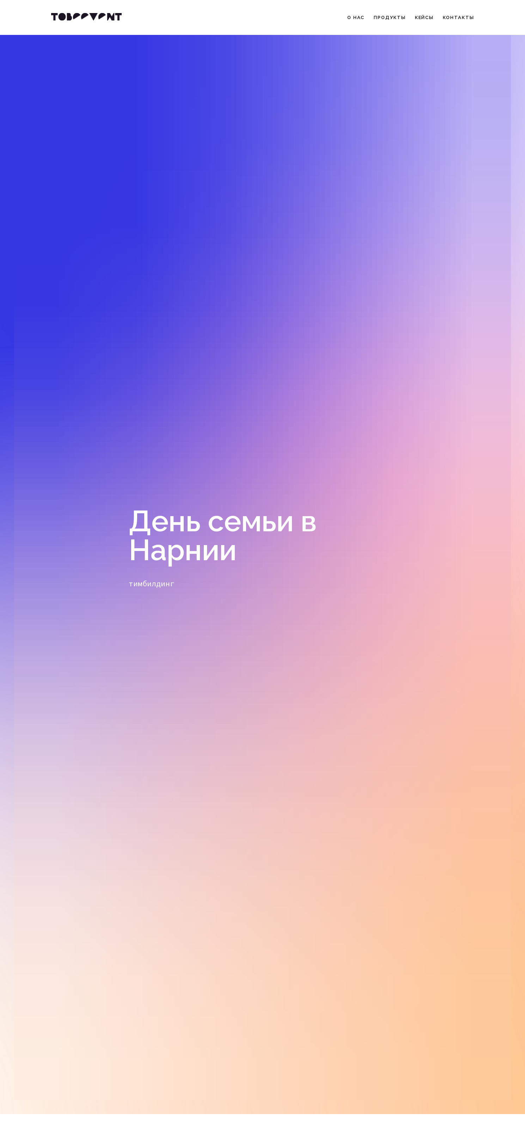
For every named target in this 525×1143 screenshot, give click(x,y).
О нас (356, 17)
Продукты (389, 17)
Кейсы (424, 17)
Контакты (458, 17)
